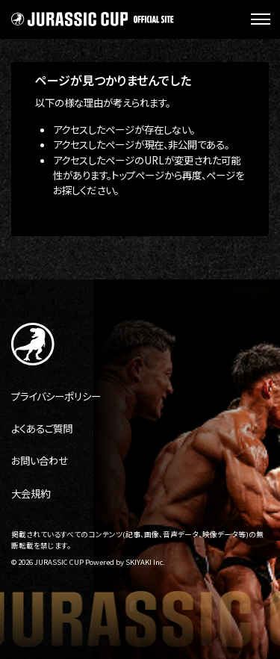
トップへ (52, 216)
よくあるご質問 (41, 428)
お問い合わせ (39, 460)
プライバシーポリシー (56, 396)
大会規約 (30, 493)
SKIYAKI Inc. (145, 562)
